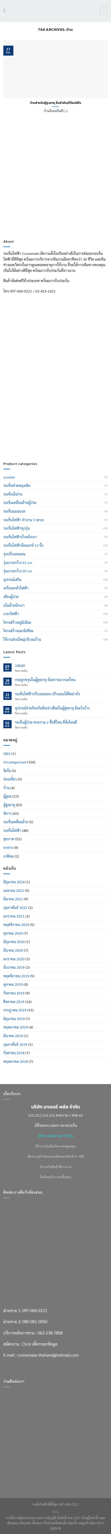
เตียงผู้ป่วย (10, 596)
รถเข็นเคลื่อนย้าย (15, 821)
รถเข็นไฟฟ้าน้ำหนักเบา (20, 537)
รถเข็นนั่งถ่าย (12, 494)
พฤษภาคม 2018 (15, 1061)
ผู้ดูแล (7, 796)
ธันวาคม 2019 (14, 967)
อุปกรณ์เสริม (12, 579)
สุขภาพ (8, 839)
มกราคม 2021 (14, 916)
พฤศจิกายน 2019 (16, 976)
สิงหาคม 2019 (13, 1001)
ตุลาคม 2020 (13, 933)
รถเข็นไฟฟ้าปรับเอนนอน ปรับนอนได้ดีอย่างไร (47, 694)
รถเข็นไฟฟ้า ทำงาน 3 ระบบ (23, 519)
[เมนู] (6, 10)
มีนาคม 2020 (13, 950)
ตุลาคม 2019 (13, 984)
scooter (9, 477)
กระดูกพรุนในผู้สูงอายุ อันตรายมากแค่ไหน (45, 680)
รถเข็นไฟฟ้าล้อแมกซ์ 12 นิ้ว (23, 545)
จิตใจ (7, 770)
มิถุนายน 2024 (14, 881)
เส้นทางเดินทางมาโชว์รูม (55, 1135)
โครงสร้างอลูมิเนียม (17, 622)
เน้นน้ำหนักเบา (14, 605)
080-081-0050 (34, 408)
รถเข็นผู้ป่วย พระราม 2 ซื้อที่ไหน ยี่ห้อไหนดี (46, 722)
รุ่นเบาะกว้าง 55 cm (17, 571)
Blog (55, 1511)
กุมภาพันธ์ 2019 (15, 1044)
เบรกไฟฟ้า (11, 613)
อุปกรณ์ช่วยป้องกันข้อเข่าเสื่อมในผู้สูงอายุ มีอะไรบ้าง (52, 708)
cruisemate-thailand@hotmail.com (48, 441)
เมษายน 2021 (13, 890)
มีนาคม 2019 (13, 1035)
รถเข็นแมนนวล (14, 511)
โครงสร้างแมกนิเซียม (18, 630)
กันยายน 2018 (14, 1052)
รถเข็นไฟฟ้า (12, 830)
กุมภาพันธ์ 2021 (15, 907)
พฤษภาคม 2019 (15, 1027)
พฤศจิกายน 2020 (16, 924)
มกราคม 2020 (14, 959)
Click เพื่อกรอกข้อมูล (40, 430)
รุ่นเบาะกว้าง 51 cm (17, 562)
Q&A (6, 753)
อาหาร (8, 847)
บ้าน (6, 787)
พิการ (7, 813)
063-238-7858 (50, 419)
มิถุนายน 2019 (14, 1018)
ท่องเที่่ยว (10, 779)
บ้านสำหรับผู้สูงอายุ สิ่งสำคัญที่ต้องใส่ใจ (55, 103)
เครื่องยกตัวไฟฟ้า (16, 588)
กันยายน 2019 (14, 993)
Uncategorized (14, 762)
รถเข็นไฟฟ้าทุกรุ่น (16, 528)
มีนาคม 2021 (13, 899)
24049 (20, 665)
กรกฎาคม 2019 (15, 1010)
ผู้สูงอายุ (9, 804)
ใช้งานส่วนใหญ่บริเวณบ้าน (22, 639)
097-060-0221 (34, 397)
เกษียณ (8, 856)
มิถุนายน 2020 (14, 941)
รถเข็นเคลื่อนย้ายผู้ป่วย (19, 502)
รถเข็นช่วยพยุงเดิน (16, 485)
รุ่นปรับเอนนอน (14, 554)
